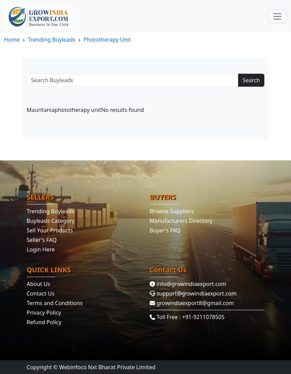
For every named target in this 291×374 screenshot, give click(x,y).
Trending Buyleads (51, 39)
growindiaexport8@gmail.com (192, 303)
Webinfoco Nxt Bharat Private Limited (107, 367)
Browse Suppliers (172, 211)
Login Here (41, 249)
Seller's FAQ (42, 240)
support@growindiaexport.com (193, 293)
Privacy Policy (44, 312)
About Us (38, 284)
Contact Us (40, 293)
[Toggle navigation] (277, 16)
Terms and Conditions (55, 303)
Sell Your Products (50, 230)
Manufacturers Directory (181, 221)
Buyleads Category (50, 221)
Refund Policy (44, 322)
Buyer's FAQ (165, 230)
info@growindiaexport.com (188, 284)
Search (251, 80)
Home (12, 39)
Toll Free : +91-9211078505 (187, 317)
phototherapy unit (107, 39)
